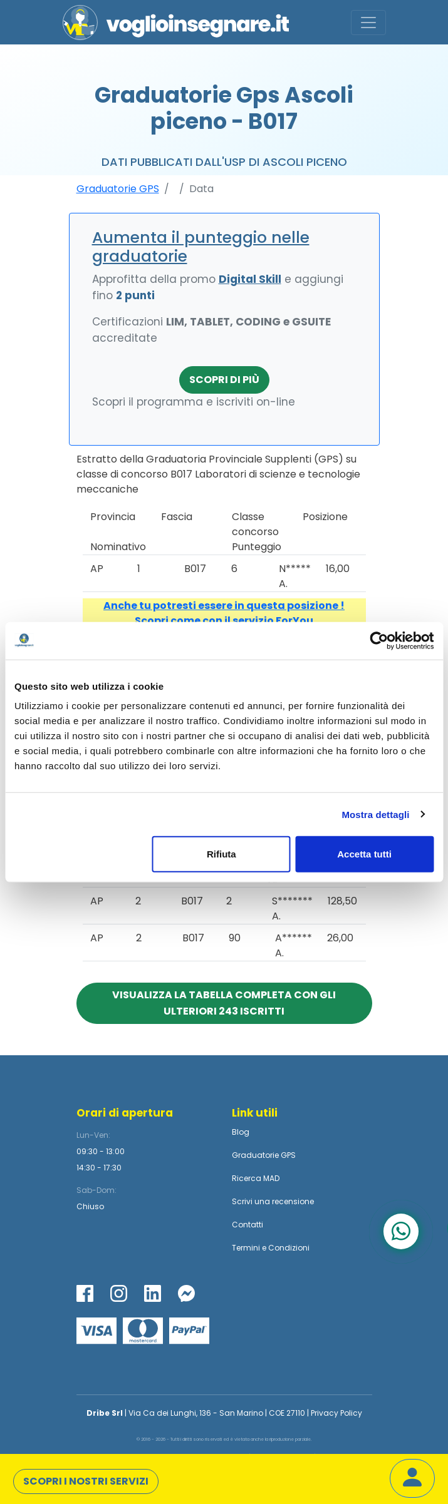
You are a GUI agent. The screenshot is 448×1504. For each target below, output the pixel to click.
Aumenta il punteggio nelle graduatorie (201, 247)
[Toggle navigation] (368, 22)
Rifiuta (221, 854)
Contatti (247, 1224)
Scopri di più (224, 379)
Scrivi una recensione (273, 1201)
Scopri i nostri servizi (85, 1481)
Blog (240, 1132)
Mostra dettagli (375, 814)
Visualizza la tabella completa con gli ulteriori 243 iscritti (224, 1003)
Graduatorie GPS (117, 189)
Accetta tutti (364, 854)
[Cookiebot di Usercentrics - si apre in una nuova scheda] (379, 640)
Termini (246, 1247)
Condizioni (289, 1247)
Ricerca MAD (255, 1178)
